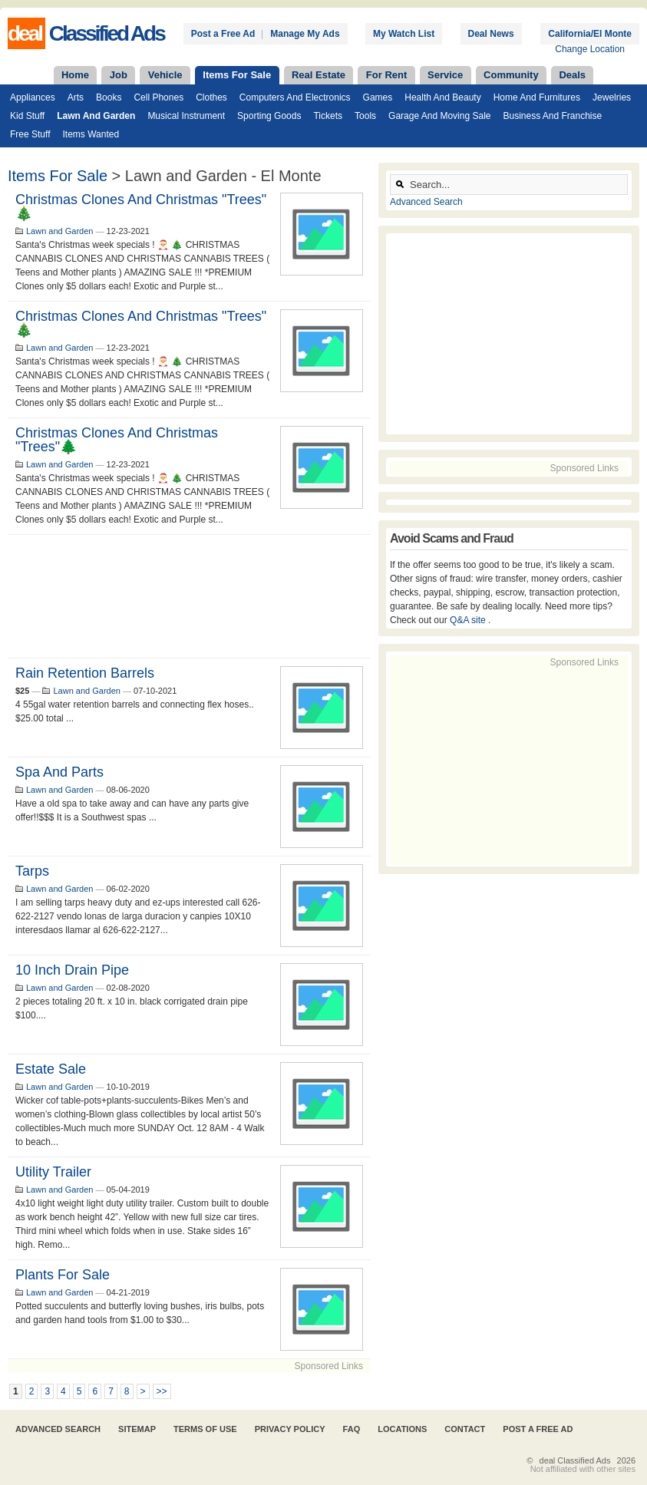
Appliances (32, 97)
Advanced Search (426, 201)
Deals (572, 75)
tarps (32, 871)
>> (162, 1391)
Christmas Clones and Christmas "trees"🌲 (116, 439)
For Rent (386, 75)
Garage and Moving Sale (439, 116)
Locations (402, 1429)
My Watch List (403, 33)
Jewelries (612, 97)
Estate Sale (50, 1069)
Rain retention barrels (84, 673)
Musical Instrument (186, 116)
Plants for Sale (62, 1274)
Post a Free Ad (223, 33)
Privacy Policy (290, 1429)
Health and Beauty (442, 97)
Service (445, 75)
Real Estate (318, 75)
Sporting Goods (269, 116)
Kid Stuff (27, 116)
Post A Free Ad (538, 1429)
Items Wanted (90, 134)
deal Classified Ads (575, 1460)
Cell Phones (158, 97)
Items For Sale (237, 75)
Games (378, 97)
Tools (365, 116)
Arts (76, 97)
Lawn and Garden (96, 116)
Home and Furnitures (537, 97)
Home (75, 75)
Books (108, 97)
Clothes (211, 97)
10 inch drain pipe (72, 970)
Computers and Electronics (295, 97)
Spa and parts (59, 772)
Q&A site (469, 620)
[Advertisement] (189, 596)
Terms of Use (205, 1429)
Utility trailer (53, 1172)
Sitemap (137, 1429)
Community (511, 75)
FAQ (352, 1429)
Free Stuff (30, 134)
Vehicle (165, 75)
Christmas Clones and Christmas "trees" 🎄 (140, 206)
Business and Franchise (552, 116)
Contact (464, 1429)
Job (118, 75)
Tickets (327, 116)
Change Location (590, 49)
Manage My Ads (304, 33)
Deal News (491, 33)
